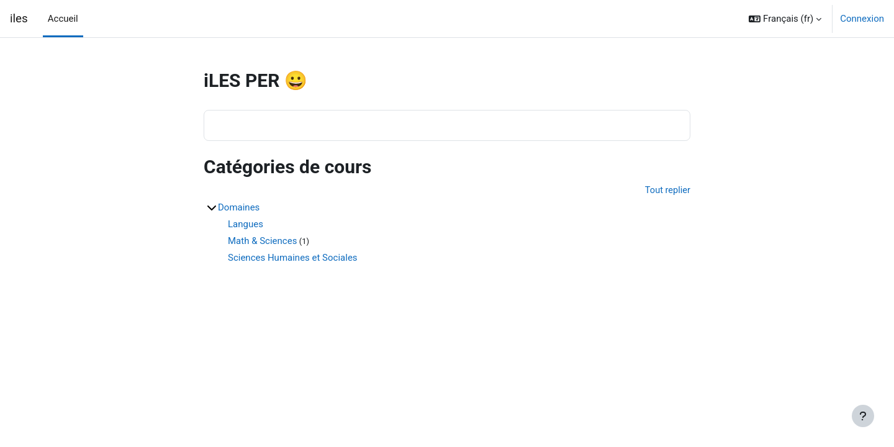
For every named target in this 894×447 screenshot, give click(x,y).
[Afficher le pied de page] (863, 416)
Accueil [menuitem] (63, 18)
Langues (245, 224)
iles (19, 18)
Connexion (862, 18)
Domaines (239, 208)
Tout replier (667, 190)
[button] (785, 18)
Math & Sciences (262, 241)
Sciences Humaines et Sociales (293, 258)
